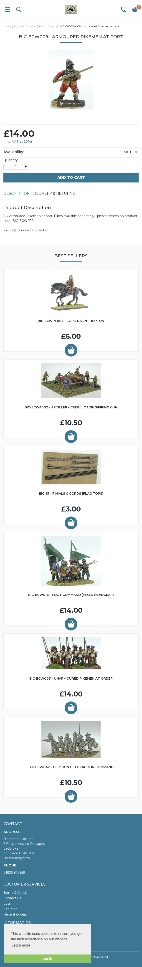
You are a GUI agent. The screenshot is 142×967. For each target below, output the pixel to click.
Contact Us (12, 898)
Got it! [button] (47, 959)
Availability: (13, 152)
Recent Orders (15, 914)
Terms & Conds (15, 893)
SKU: (128, 152)
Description (16, 193)
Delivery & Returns (54, 193)
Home (7, 26)
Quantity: (10, 160)
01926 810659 (14, 873)
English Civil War (25, 26)
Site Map (10, 909)
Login (8, 903)
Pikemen (54, 26)
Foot (42, 26)
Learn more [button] (21, 945)
